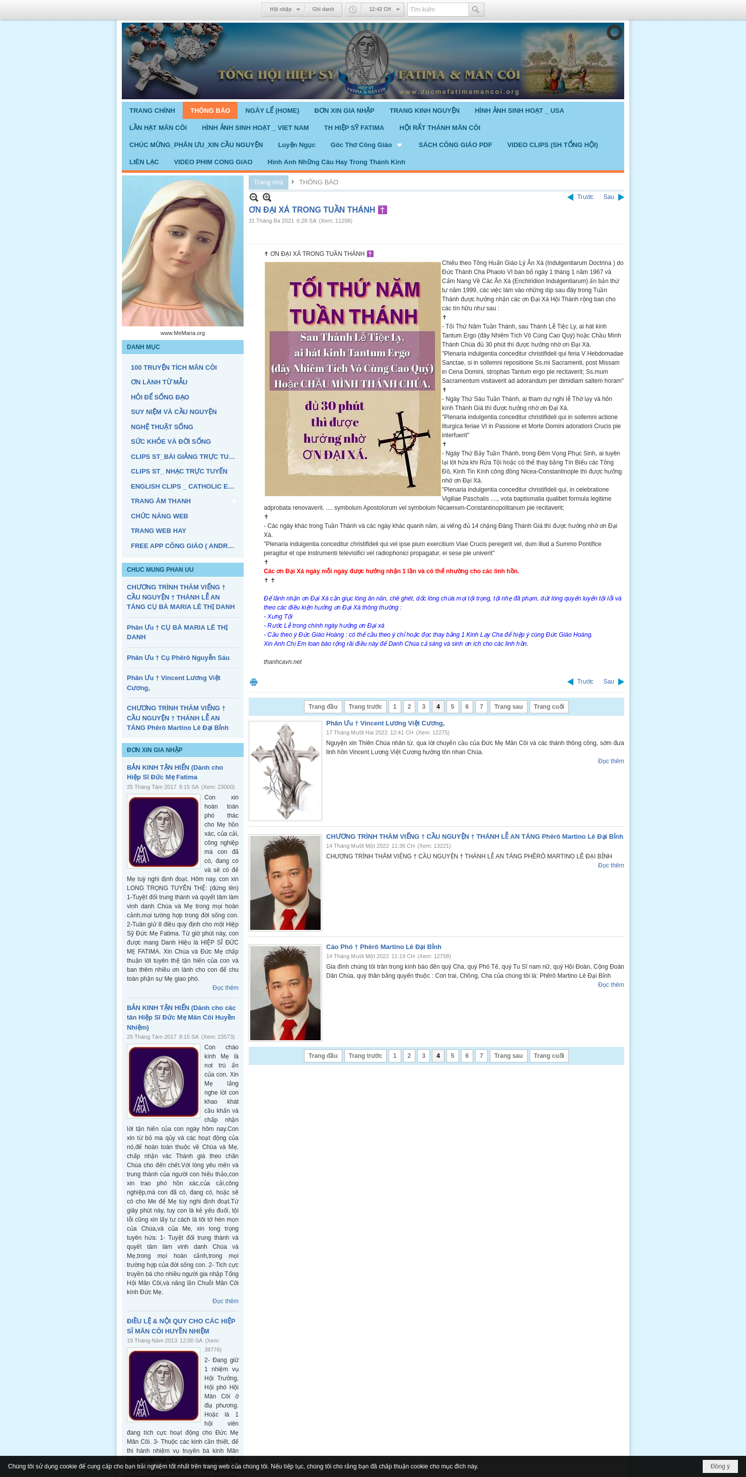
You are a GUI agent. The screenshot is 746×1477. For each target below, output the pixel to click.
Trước (585, 196)
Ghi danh (323, 9)
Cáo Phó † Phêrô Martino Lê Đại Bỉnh (383, 947)
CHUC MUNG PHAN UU (160, 569)
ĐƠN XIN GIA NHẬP (155, 750)
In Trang (254, 682)
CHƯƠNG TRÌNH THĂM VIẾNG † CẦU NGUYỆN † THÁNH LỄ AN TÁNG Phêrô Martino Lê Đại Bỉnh (178, 717)
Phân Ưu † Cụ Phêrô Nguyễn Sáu (178, 657)
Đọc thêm (225, 987)
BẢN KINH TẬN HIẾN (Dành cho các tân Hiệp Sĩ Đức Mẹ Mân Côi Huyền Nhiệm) (181, 1017)
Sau (609, 196)
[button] (367, 144)
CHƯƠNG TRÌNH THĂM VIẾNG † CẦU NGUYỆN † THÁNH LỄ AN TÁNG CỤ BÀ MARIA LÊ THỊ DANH (181, 597)
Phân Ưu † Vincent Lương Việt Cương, (385, 723)
